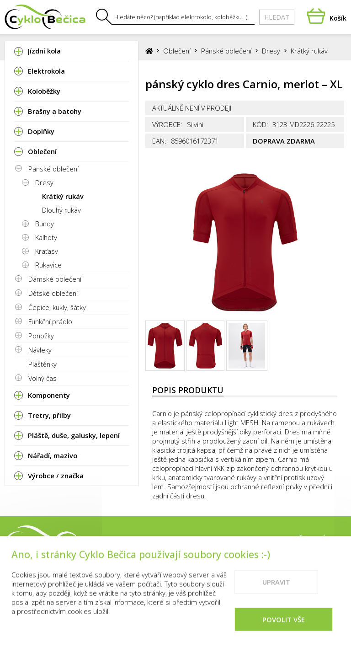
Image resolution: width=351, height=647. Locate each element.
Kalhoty (46, 237)
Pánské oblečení (53, 168)
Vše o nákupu (320, 539)
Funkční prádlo (50, 321)
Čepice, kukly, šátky (57, 307)
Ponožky (41, 335)
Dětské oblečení (53, 293)
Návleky (40, 349)
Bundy (44, 223)
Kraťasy (46, 251)
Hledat (276, 17)
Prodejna (217, 539)
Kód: (260, 124)
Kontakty (265, 539)
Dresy (44, 182)
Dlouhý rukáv (61, 209)
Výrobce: (167, 124)
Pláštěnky (42, 364)
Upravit (276, 589)
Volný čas (42, 378)
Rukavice (48, 264)
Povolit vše (283, 626)
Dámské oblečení (54, 278)
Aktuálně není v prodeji (191, 107)
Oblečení (177, 50)
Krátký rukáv (63, 196)
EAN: (159, 140)
